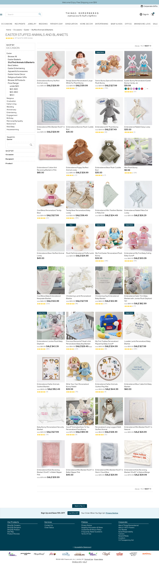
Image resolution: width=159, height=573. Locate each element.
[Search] (24, 14)
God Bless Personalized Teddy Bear (49, 211)
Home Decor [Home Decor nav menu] (86, 24)
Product (9, 163)
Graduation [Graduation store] (11, 101)
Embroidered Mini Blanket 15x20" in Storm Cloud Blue (109, 471)
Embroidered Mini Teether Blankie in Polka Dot (108, 211)
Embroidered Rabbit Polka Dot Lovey (136, 211)
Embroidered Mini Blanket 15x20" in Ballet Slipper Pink (80, 471)
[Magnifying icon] (39, 14)
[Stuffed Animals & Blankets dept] (21, 62)
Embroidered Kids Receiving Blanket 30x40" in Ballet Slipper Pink (49, 472)
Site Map (10, 532)
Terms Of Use (86, 534)
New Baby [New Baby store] (11, 127)
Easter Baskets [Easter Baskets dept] (14, 59)
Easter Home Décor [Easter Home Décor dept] (16, 74)
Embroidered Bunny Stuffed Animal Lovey (48, 81)
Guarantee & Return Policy (91, 530)
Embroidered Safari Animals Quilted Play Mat (106, 385)
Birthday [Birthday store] (10, 118)
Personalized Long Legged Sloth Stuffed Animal (108, 428)
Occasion (12, 47)
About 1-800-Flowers (126, 527)
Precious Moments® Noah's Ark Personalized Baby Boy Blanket (78, 342)
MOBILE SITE (77, 562)
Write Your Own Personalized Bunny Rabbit (77, 385)
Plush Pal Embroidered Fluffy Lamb (80, 253)
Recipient (10, 159)
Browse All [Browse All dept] (12, 56)
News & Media (123, 536)
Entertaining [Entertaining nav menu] (101, 24)
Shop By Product (13, 530)
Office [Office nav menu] (128, 24)
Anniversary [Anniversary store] (11, 109)
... (147, 88)
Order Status (49, 527)
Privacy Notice (86, 525)
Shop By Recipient (14, 527)
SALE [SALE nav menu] (155, 24)
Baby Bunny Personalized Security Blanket (50, 428)
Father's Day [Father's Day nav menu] (56, 24)
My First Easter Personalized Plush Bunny (108, 254)
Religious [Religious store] (10, 98)
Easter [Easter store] (9, 53)
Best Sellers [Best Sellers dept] (13, 65)
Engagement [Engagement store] (12, 115)
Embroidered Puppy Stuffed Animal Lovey (77, 168)
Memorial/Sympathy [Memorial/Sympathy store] (15, 121)
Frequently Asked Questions (91, 532)
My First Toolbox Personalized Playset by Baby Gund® (106, 342)
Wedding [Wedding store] (10, 107)
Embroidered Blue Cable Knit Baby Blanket (138, 385)
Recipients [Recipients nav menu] (20, 24)
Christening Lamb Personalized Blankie (78, 297)
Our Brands (122, 530)
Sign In (144, 14)
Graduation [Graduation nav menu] (71, 24)
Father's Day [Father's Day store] (12, 104)
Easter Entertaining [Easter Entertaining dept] (16, 68)
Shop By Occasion (13, 525)
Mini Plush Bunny (130, 167)
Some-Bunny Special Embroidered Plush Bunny (109, 81)
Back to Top (80, 506)
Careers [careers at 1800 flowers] (121, 534)
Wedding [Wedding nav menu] (43, 24)
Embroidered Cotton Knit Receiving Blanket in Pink (47, 168)
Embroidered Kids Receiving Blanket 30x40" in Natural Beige (137, 471)
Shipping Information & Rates (92, 527)
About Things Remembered (128, 525)
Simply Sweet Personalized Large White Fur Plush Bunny (79, 81)
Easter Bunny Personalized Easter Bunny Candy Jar (137, 81)
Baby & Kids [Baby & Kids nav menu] (116, 24)
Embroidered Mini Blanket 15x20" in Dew (51, 128)
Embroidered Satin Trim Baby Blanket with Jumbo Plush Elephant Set (138, 298)
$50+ (12, 95)
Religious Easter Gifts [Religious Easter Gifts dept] (17, 77)
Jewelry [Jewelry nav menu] (32, 24)
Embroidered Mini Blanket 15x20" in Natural (138, 428)
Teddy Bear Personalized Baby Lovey (78, 211)
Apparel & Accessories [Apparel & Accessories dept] (18, 71)
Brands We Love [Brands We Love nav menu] (142, 24)
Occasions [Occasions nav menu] (6, 24)
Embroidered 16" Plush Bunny (106, 127)
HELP (85, 562)
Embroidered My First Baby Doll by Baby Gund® (137, 254)
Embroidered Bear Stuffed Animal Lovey (50, 254)
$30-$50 (14, 92)
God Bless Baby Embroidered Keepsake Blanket (49, 297)
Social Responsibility (125, 532)
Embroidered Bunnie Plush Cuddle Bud (80, 128)
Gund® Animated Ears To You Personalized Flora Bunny (77, 428)
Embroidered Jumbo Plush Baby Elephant (50, 342)
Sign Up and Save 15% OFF (53, 513)
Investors (121, 538)
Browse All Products (16, 80)
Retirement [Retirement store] (11, 124)
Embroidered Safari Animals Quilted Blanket (48, 385)
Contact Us (48, 525)
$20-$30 (14, 89)
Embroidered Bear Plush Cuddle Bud (108, 168)
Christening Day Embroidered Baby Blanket (107, 297)
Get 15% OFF (73, 513)
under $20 (14, 86)
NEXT (148, 46)
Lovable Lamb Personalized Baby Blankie (137, 342)
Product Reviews (13, 534)
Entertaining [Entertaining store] (11, 112)
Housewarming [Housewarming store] (13, 129)
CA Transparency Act (126, 540)
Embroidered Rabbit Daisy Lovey (137, 127)
